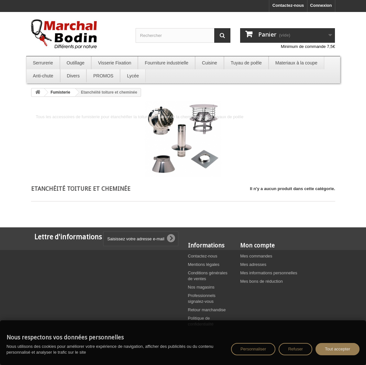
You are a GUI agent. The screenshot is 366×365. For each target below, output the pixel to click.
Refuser (295, 349)
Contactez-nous (288, 5)
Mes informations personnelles (268, 272)
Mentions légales (204, 264)
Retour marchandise (207, 309)
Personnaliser (253, 349)
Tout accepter (337, 349)
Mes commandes (256, 256)
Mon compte (257, 245)
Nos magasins (201, 287)
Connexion (321, 5)
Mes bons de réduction (261, 281)
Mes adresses (253, 264)
